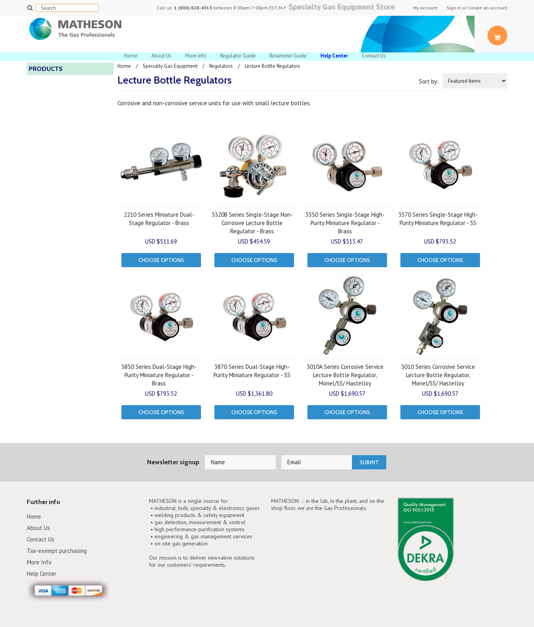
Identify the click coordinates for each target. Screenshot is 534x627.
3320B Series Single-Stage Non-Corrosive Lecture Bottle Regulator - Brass (252, 223)
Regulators (221, 66)
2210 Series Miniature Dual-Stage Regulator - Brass (159, 219)
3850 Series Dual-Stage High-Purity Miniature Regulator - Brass (159, 375)
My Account (425, 8)
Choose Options (161, 260)
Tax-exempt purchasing (57, 550)
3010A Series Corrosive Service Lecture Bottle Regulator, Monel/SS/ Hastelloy (345, 375)
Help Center (42, 573)
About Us (161, 55)
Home (131, 55)
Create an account (487, 8)
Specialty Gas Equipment (170, 66)
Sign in (454, 8)
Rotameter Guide (288, 55)
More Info (196, 55)
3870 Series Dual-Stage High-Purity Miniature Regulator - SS (252, 371)
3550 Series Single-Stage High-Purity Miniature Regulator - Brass (345, 223)
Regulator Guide (238, 55)
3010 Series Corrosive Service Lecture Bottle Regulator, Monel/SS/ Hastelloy (438, 375)
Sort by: (429, 81)
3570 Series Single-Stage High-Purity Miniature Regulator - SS (438, 219)
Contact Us (374, 55)
